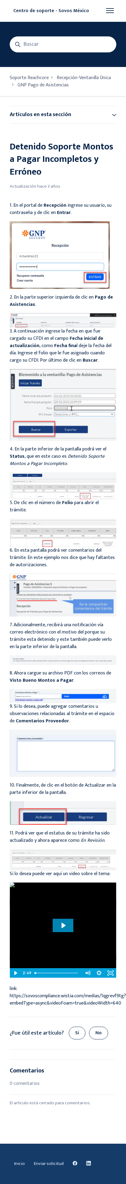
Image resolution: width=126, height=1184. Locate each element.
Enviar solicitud (49, 1163)
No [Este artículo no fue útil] (98, 1033)
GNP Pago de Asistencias (43, 85)
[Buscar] (63, 44)
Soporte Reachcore (29, 78)
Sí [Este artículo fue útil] (77, 1033)
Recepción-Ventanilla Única (84, 78)
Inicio (19, 1163)
